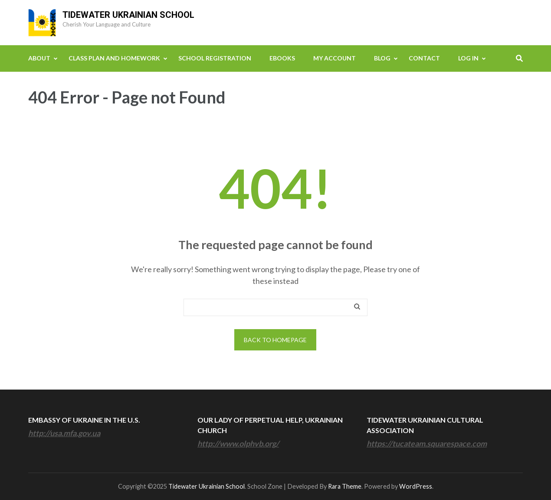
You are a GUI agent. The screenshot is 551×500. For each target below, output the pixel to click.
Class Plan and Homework (114, 58)
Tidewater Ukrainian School (128, 15)
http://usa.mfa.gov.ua (64, 433)
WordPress (415, 486)
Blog (382, 58)
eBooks (282, 58)
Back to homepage (275, 339)
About (39, 58)
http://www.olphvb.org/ (238, 443)
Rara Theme (344, 486)
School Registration (214, 58)
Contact (424, 58)
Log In (468, 58)
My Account (334, 58)
